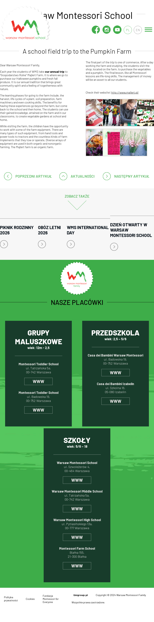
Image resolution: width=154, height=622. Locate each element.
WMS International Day (88, 230)
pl (127, 30)
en (137, 30)
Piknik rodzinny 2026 (17, 230)
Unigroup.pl (80, 595)
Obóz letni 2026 (49, 230)
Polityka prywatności (11, 599)
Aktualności (83, 176)
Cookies (30, 598)
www (38, 381)
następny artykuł (131, 176)
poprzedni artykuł (33, 176)
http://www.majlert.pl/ (125, 92)
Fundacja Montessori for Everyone (51, 599)
